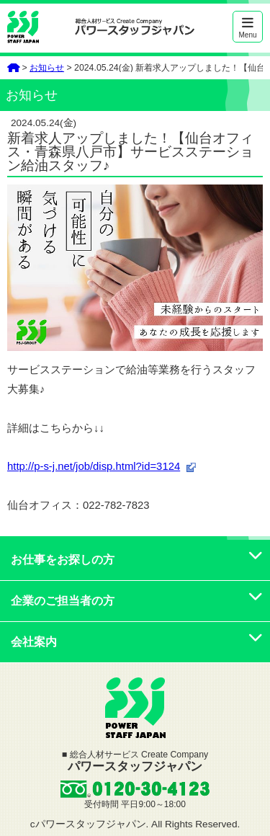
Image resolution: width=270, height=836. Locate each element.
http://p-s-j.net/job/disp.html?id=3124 (93, 466)
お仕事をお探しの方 (137, 559)
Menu (247, 28)
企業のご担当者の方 (137, 601)
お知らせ (47, 68)
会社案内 (137, 642)
